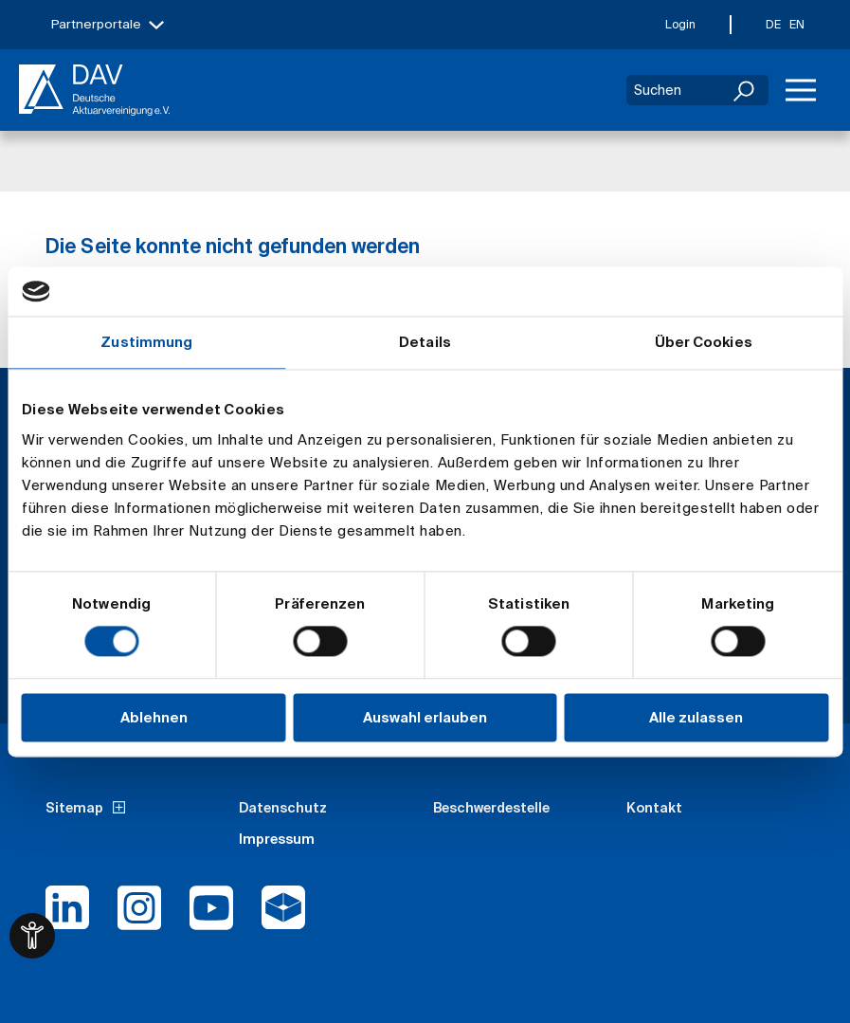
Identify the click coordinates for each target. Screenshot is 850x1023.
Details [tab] (425, 342)
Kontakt (654, 807)
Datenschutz (283, 807)
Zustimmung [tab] (146, 342)
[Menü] (801, 90)
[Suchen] (745, 90)
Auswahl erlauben (425, 717)
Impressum (277, 839)
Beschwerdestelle (491, 807)
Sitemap (74, 807)
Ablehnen (154, 717)
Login (680, 24)
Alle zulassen (696, 717)
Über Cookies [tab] (703, 342)
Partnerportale (96, 24)
